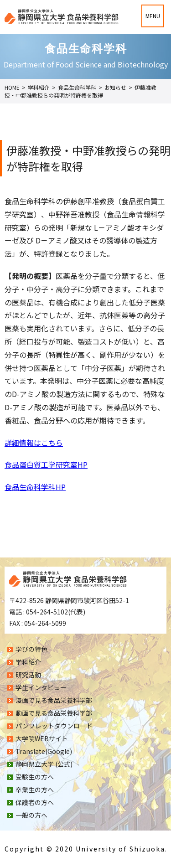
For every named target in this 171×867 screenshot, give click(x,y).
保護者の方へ (35, 802)
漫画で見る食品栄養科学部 (54, 700)
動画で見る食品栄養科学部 (54, 712)
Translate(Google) (44, 751)
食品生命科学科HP (35, 486)
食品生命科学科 (77, 87)
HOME (12, 87)
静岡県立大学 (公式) (44, 764)
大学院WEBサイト (42, 738)
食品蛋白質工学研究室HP (46, 464)
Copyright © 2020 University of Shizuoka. (86, 848)
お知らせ (115, 87)
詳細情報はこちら (34, 442)
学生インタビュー (41, 687)
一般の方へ (31, 815)
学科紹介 (39, 87)
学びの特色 (31, 649)
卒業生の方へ (35, 789)
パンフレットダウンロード (54, 725)
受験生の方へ (35, 776)
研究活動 (28, 674)
